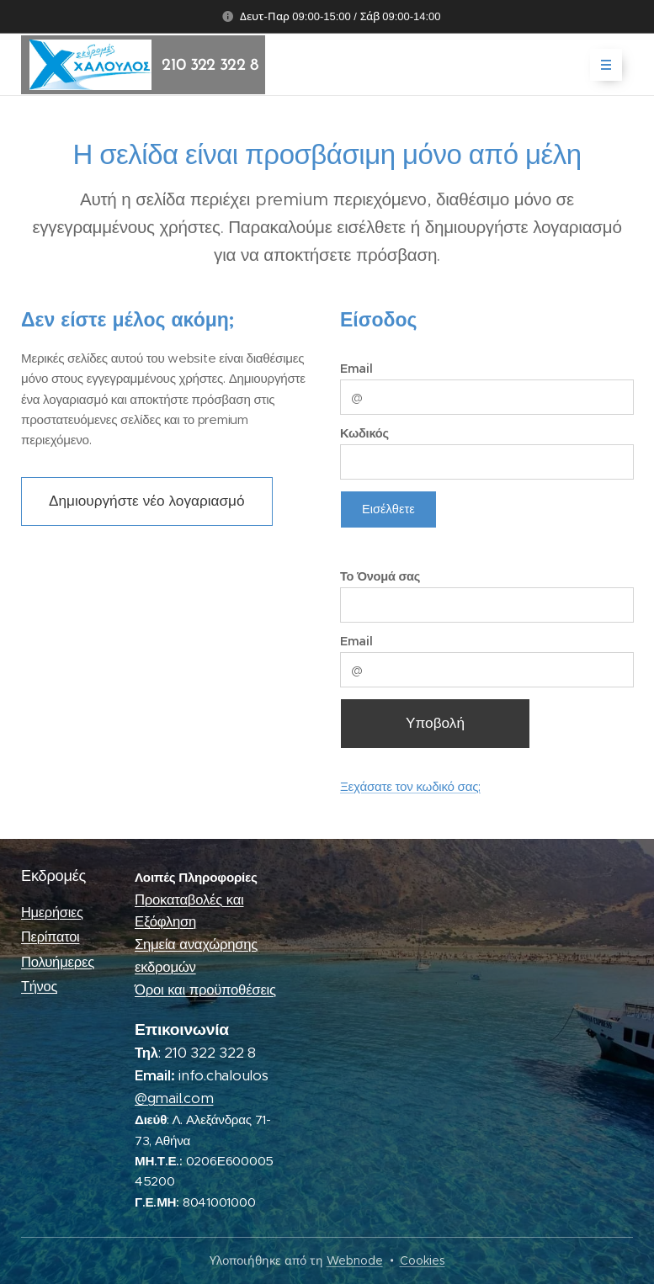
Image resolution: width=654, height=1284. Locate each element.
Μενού (600, 64)
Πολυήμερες (57, 961)
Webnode (355, 1260)
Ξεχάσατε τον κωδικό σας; (410, 786)
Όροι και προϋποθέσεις (205, 989)
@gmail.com (174, 1097)
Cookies (422, 1260)
